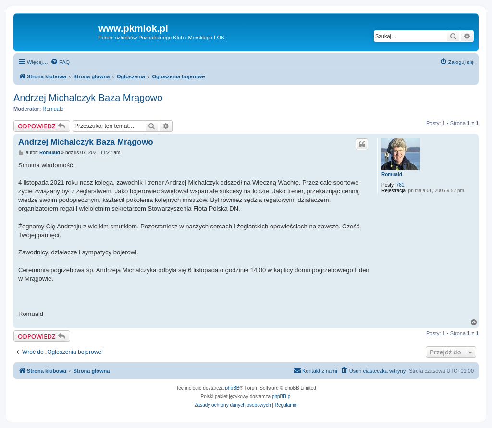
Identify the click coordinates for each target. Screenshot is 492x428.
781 (400, 185)
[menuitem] (60, 62)
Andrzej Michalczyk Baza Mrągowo (87, 97)
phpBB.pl (282, 396)
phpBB (232, 387)
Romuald (53, 109)
